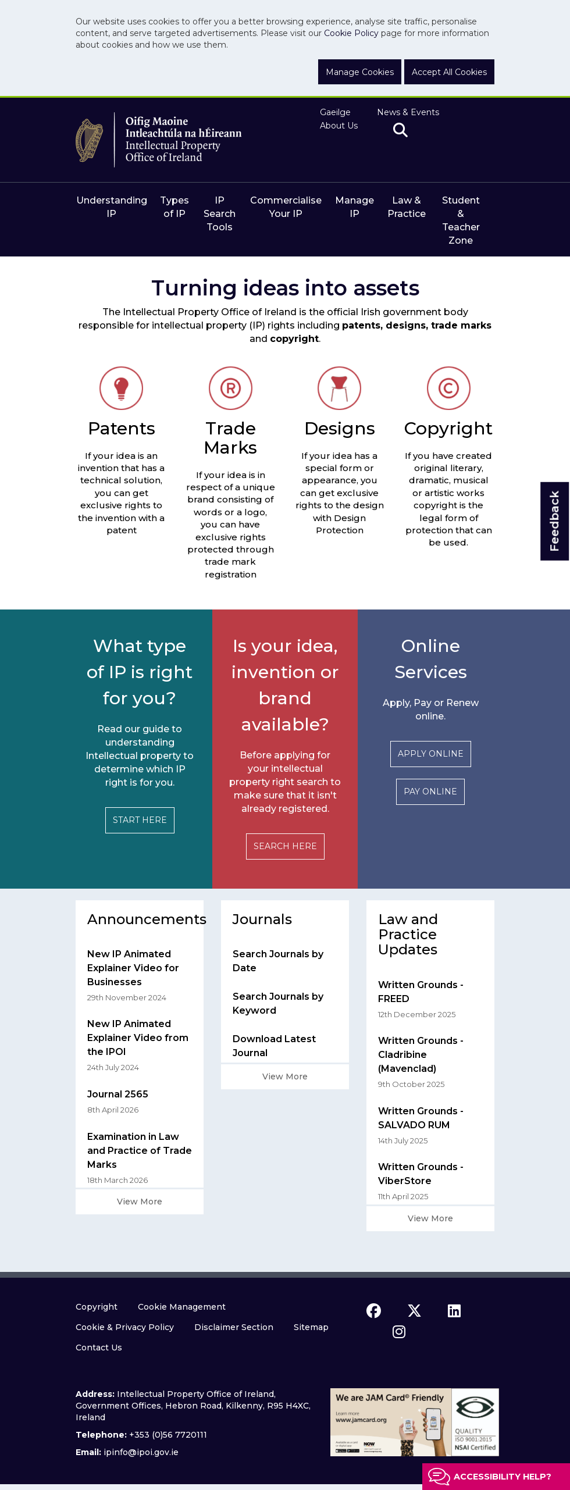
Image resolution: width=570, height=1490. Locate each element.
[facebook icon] (373, 1311)
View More (139, 1201)
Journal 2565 (117, 1094)
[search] (400, 131)
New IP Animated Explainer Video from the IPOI (137, 1037)
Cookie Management (182, 1307)
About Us (339, 125)
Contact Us (99, 1347)
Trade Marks (230, 438)
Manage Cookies (360, 72)
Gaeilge (335, 112)
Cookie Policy (351, 33)
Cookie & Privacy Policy (125, 1327)
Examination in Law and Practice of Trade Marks (139, 1150)
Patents (121, 428)
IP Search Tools (220, 214)
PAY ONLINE (430, 791)
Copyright (448, 428)
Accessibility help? (502, 1476)
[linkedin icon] (454, 1311)
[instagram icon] (399, 1332)
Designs (339, 428)
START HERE (140, 820)
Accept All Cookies (449, 72)
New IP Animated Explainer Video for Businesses (133, 968)
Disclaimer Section (233, 1327)
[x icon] (414, 1311)
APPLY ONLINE (431, 753)
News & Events (408, 112)
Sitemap (311, 1327)
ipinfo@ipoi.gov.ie (141, 1452)
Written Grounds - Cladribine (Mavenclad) (421, 1054)
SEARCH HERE (285, 846)
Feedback (554, 521)
